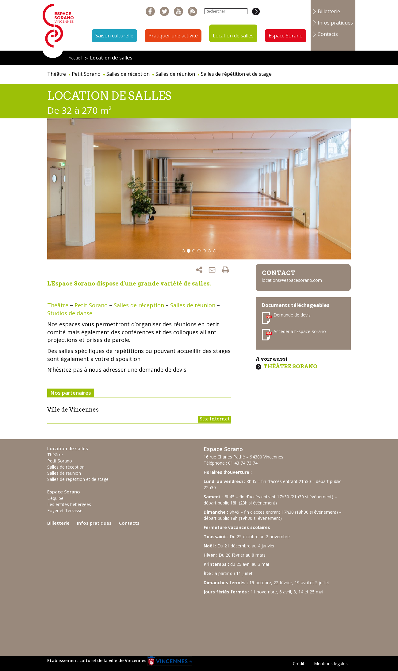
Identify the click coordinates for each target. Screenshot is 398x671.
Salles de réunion (175, 74)
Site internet (215, 419)
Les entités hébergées (69, 504)
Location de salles (233, 35)
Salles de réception (128, 74)
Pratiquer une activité (173, 35)
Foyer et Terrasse (64, 510)
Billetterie (329, 11)
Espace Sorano (286, 35)
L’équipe (55, 498)
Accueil (75, 58)
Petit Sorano (86, 74)
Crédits (300, 663)
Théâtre (56, 74)
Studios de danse (69, 313)
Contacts (328, 34)
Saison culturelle (114, 35)
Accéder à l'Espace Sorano (300, 331)
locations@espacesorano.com (292, 280)
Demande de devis (292, 315)
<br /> (250, 623)
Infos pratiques (335, 22)
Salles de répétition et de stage (236, 74)
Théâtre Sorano (290, 366)
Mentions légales (331, 663)
